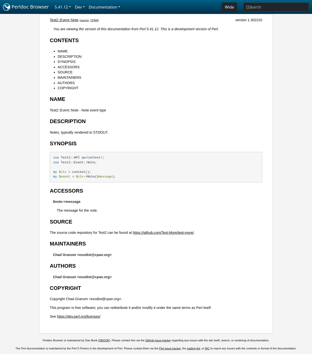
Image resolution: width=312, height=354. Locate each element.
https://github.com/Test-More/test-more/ (163, 233)
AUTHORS (66, 83)
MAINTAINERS (69, 77)
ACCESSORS (68, 67)
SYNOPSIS (67, 62)
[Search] (276, 7)
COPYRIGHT (68, 88)
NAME (63, 51)
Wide (229, 7)
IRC (207, 348)
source (84, 20)
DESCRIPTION (69, 57)
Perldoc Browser (26, 7)
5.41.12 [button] (61, 7)
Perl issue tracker (170, 348)
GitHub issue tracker (158, 340)
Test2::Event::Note (64, 20)
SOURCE (65, 72)
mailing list (193, 348)
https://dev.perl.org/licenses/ (78, 316)
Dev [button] (78, 7)
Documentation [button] (103, 7)
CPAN (94, 20)
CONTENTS (64, 40)
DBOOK (104, 340)
